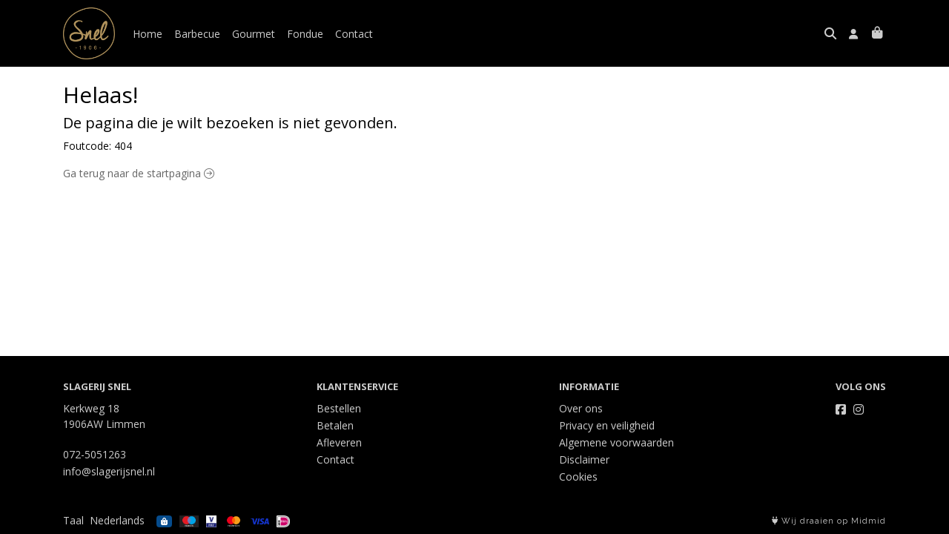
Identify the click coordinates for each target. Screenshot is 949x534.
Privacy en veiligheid (607, 425)
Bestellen (339, 408)
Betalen (335, 425)
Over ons (581, 408)
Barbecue (197, 34)
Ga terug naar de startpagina (138, 173)
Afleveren (339, 442)
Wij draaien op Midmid (829, 521)
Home (147, 34)
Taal (73, 520)
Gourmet (253, 34)
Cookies (578, 476)
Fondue (305, 34)
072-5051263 (94, 454)
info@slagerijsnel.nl (109, 471)
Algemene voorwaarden (616, 442)
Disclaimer (584, 459)
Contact (354, 34)
